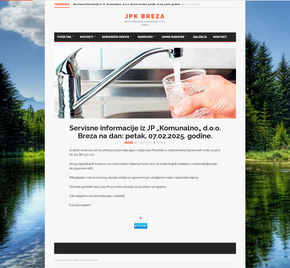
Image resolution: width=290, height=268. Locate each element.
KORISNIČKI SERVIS (116, 37)
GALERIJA (200, 37)
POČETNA (64, 37)
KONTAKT (220, 37)
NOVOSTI (87, 37)
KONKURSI (145, 37)
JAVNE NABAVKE (173, 37)
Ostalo (129, 143)
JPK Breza (145, 16)
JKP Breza (161, 142)
